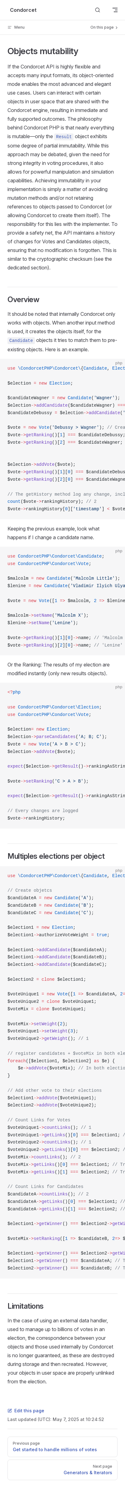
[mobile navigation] (115, 10)
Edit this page (25, 1410)
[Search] (97, 10)
